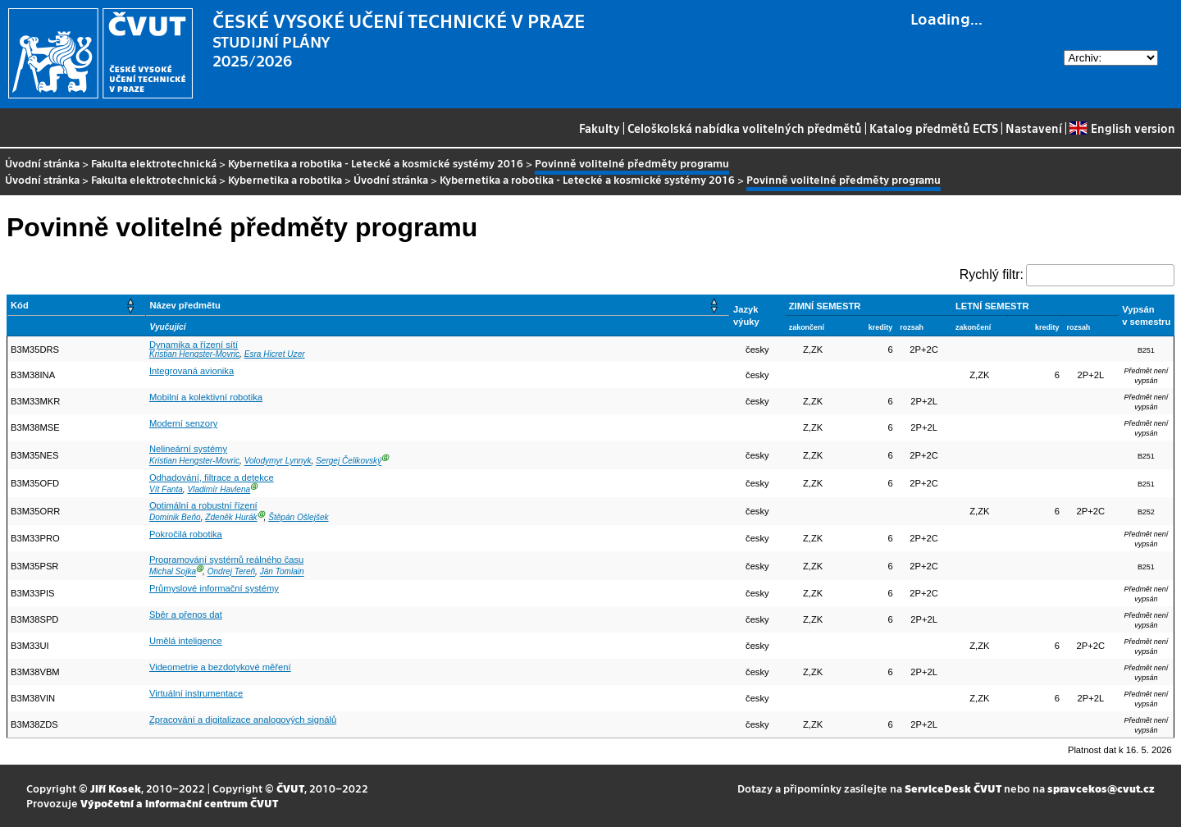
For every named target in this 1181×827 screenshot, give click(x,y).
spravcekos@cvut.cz (1101, 788)
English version (1121, 128)
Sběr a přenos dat (185, 614)
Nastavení (1033, 128)
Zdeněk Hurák (231, 517)
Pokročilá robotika (185, 534)
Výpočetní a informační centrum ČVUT (179, 803)
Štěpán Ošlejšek (298, 517)
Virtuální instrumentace (196, 693)
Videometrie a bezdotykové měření (220, 667)
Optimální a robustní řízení (203, 505)
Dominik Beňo (175, 517)
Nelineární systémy (188, 449)
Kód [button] (20, 305)
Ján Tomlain (282, 572)
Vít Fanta (166, 489)
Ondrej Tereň (231, 572)
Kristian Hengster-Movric (194, 354)
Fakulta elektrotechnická (154, 163)
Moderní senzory (183, 423)
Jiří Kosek (115, 788)
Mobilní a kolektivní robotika (205, 397)
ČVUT (290, 788)
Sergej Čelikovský (348, 461)
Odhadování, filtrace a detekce (211, 477)
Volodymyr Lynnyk (278, 461)
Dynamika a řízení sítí (193, 345)
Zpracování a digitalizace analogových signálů (242, 719)
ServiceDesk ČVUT (953, 788)
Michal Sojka (172, 572)
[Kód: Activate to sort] (76, 305)
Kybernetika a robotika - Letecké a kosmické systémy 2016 (375, 163)
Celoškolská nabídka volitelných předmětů (744, 128)
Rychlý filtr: (992, 274)
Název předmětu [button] (184, 305)
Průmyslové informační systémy (214, 588)
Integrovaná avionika (191, 371)
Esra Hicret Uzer (274, 354)
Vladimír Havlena (218, 489)
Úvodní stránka (42, 163)
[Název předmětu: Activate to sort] (438, 305)
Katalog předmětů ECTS (933, 128)
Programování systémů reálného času (226, 559)
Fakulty (599, 128)
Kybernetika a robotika (285, 179)
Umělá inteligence (185, 641)
